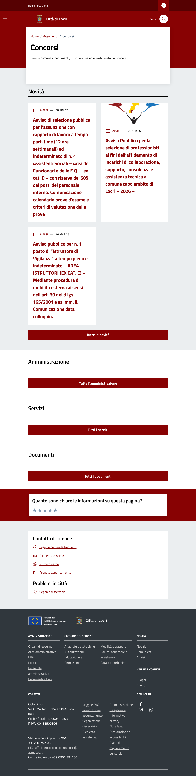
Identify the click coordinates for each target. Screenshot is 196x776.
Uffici (31, 657)
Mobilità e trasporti (114, 646)
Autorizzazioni (74, 651)
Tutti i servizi (98, 429)
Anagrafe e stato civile (79, 646)
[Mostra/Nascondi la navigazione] (4, 18)
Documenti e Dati (40, 679)
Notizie (141, 646)
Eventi (141, 685)
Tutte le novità (98, 334)
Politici (32, 662)
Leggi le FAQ (90, 704)
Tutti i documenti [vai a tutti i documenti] (98, 476)
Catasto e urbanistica (115, 662)
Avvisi (41, 110)
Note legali (117, 726)
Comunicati (144, 651)
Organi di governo (40, 646)
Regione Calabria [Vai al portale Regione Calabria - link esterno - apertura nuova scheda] (38, 5)
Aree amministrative (42, 651)
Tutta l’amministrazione (98, 383)
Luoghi (141, 679)
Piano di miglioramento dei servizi (119, 748)
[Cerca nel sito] (163, 19)
